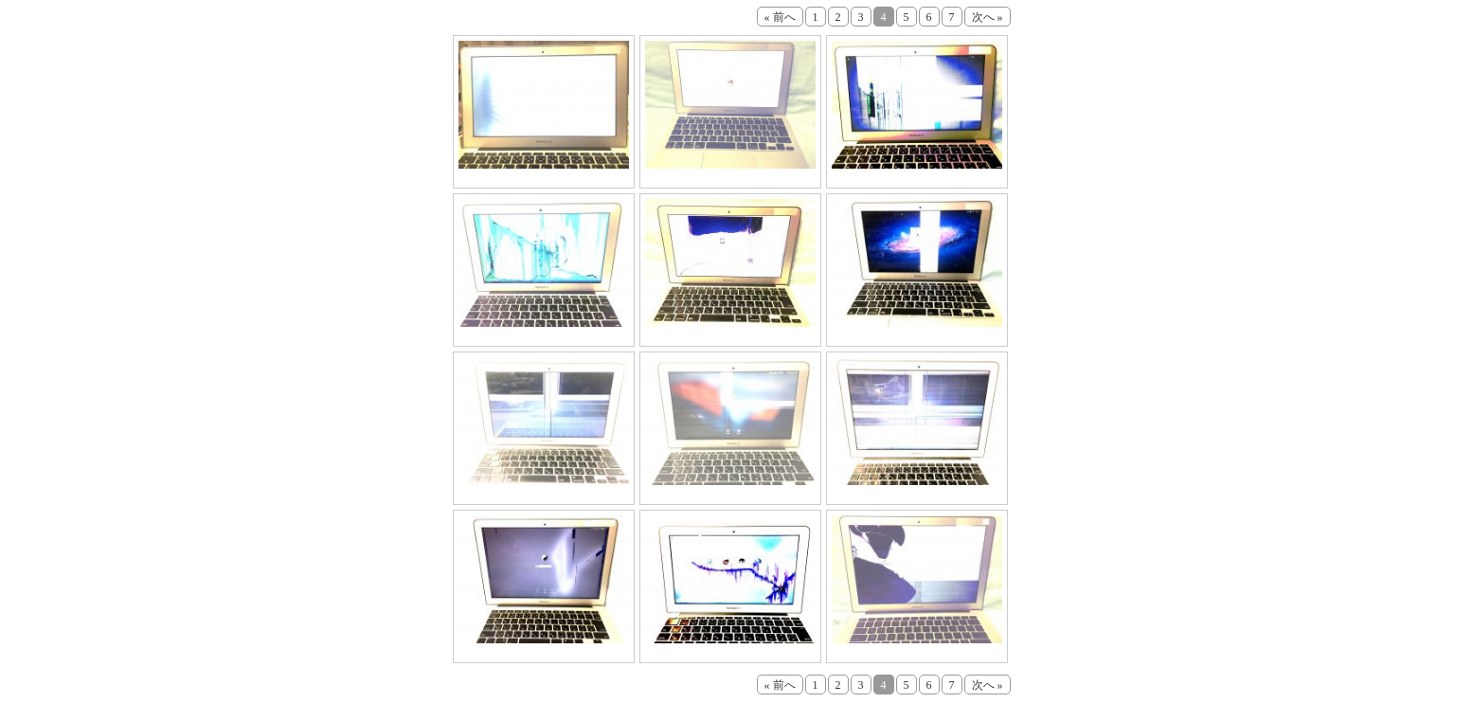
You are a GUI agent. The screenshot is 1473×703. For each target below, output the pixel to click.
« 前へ (780, 17)
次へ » (987, 17)
